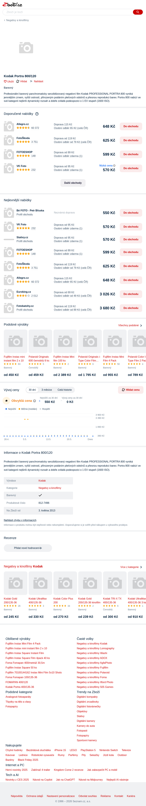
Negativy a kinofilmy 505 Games (95, 687)
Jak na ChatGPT (65, 779)
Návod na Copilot (42, 779)
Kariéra (131, 796)
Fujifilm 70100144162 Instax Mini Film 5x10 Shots (34, 672)
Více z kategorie (131, 567)
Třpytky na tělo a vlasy (18, 701)
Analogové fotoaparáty (18, 696)
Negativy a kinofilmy (17, 20)
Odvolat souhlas (88, 796)
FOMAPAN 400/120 (17, 682)
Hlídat (21, 81)
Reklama (106, 796)
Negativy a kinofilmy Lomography (95, 648)
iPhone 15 (60, 750)
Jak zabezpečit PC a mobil (102, 770)
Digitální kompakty (87, 696)
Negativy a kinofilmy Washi (92, 653)
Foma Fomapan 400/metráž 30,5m (25, 662)
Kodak (42, 480)
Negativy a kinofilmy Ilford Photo (95, 682)
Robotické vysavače (42, 755)
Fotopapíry (12, 706)
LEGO (73, 750)
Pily (84, 755)
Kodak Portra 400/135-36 (20, 687)
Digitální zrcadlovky (88, 701)
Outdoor (122, 755)
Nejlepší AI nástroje (118, 779)
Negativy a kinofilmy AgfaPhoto (94, 662)
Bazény (10, 760)
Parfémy (73, 755)
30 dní (32, 389)
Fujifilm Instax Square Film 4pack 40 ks (28, 658)
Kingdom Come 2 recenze (68, 770)
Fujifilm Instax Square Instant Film (25, 653)
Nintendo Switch (109, 750)
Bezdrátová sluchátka (38, 750)
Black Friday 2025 (28, 760)
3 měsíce (47, 389)
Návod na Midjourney (91, 779)
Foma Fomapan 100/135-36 (21, 677)
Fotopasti (82, 730)
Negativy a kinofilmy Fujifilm (92, 667)
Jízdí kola (108, 755)
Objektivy (82, 711)
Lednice (23, 755)
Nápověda (17, 796)
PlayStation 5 (88, 750)
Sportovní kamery (87, 740)
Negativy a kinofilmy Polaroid (93, 672)
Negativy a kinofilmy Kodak (92, 643)
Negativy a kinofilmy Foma (92, 677)
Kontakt (119, 796)
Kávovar (10, 755)
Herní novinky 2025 (17, 770)
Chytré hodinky (14, 750)
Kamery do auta (86, 726)
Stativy (80, 716)
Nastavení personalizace (61, 796)
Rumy (61, 755)
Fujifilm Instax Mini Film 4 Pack (23, 643)
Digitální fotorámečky (89, 706)
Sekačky (94, 755)
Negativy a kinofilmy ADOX (92, 658)
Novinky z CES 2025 (17, 779)
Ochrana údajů (34, 796)
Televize (126, 750)
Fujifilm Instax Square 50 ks (21, 667)
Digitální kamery (86, 721)
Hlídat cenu (131, 389)
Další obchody (73, 183)
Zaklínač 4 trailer (40, 770)
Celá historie (65, 389)
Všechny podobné (130, 325)
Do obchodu (131, 126)
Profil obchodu (25, 214)
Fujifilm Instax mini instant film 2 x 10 (26, 648)
